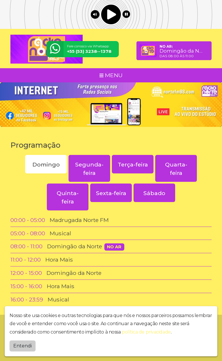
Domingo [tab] (46, 164)
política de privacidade (146, 332)
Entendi (22, 346)
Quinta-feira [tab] (68, 197)
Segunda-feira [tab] (89, 168)
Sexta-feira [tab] (111, 193)
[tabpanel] (111, 260)
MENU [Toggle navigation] (111, 75)
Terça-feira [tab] (133, 164)
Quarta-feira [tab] (176, 168)
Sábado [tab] (154, 193)
